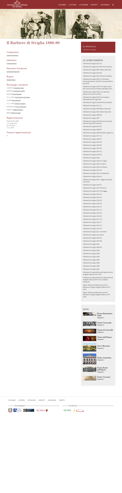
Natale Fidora (11, 80)
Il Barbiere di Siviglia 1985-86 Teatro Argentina (98, 133)
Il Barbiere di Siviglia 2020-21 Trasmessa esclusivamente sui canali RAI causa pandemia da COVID (98, 81)
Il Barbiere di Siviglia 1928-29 (92, 200)
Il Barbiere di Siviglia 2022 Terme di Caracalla (97, 76)
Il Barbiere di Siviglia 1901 (91, 244)
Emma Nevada (16, 94)
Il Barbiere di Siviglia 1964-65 (92, 142)
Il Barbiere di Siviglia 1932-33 (92, 197)
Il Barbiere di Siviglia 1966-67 (92, 139)
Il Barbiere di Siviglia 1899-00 (92, 247)
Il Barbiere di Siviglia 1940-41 (92, 185)
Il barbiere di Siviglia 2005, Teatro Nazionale (97, 70)
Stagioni (100, 318)
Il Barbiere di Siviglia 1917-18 (92, 219)
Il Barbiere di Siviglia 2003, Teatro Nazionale (97, 112)
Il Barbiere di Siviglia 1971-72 (92, 136)
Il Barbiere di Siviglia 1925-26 (92, 204)
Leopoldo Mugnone (13, 72)
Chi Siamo (62, 5)
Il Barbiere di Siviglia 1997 (91, 118)
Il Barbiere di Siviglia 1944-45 (92, 170)
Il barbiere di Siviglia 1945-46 (92, 73)
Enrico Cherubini (20, 107)
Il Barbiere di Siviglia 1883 (91, 263)
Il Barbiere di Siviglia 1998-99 (92, 115)
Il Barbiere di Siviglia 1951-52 (92, 151)
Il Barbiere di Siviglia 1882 (91, 266)
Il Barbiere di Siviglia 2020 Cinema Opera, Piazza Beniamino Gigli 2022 (96, 98)
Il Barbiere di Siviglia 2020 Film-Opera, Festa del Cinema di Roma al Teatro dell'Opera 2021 (97, 88)
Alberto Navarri (18, 110)
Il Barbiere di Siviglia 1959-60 (92, 145)
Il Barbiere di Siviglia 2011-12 (92, 106)
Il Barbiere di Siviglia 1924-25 (92, 207)
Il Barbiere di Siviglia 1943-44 (92, 176)
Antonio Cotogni (19, 104)
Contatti (94, 5)
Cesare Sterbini (12, 63)
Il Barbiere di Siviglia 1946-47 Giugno (95, 161)
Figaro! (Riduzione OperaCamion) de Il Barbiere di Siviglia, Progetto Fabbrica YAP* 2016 (96, 287)
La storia (72, 5)
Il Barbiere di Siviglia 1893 (91, 254)
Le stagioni (83, 5)
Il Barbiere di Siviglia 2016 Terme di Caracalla (97, 102)
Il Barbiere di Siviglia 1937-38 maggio (95, 191)
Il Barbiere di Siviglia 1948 (91, 158)
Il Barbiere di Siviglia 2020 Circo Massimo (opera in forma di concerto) (96, 93)
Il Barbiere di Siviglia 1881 (91, 269)
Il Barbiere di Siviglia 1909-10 (92, 238)
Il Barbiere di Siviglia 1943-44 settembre (96, 173)
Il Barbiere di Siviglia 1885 (91, 260)
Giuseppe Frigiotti (19, 91)
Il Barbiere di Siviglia (89, 50)
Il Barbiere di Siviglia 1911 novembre (95, 232)
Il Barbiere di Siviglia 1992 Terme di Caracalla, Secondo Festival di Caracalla (97, 122)
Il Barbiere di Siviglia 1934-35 (92, 194)
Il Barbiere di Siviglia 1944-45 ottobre (95, 167)
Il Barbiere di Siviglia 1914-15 (92, 229)
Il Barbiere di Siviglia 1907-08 (92, 241)
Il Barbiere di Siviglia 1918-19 (92, 216)
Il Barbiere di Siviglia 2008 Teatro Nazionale (97, 109)
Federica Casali (16, 113)
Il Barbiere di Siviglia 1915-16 (92, 225)
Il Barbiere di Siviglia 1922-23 (92, 210)
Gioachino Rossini (12, 55)
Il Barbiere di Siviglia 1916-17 (92, 222)
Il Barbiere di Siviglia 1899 (91, 250)
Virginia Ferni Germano (22, 97)
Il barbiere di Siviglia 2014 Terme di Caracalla (97, 67)
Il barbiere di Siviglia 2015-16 (92, 64)
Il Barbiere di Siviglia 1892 (91, 257)
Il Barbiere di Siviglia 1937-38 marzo (94, 188)
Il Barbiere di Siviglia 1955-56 (92, 148)
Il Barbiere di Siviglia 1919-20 (92, 213)
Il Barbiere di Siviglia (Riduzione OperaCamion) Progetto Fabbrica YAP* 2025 (98, 273)
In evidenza (105, 5)
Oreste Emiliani (19, 88)
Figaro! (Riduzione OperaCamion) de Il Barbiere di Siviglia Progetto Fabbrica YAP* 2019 (96, 295)
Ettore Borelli (16, 100)
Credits (62, 400)
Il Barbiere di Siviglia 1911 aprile (93, 235)
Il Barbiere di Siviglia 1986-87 (92, 130)
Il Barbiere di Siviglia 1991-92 (92, 126)
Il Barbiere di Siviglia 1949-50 (92, 155)
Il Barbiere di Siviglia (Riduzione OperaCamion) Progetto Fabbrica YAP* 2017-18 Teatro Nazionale (98, 280)
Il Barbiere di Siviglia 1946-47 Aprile (94, 164)
